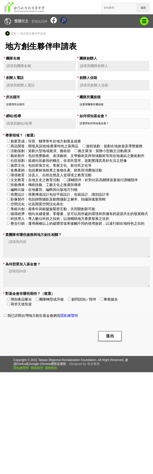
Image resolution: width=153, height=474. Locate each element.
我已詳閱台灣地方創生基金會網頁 (41, 315)
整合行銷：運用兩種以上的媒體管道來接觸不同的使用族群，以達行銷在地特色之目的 (75, 223)
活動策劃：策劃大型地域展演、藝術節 (38, 151)
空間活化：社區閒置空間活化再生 (35, 204)
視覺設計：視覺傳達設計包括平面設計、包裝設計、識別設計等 (58, 194)
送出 (143, 7)
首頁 (14, 33)
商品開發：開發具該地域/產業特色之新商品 (42, 146)
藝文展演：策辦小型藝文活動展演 (102, 151)
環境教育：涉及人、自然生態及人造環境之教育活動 (49, 175)
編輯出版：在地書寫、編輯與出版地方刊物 (42, 189)
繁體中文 (21, 21)
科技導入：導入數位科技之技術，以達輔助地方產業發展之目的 (58, 219)
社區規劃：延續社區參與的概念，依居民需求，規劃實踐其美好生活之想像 (67, 160)
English (39, 21)
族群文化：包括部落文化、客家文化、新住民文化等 (49, 165)
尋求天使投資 (19, 304)
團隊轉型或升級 (50, 299)
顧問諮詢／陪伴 (82, 299)
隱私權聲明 (69, 315)
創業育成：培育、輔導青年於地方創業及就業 (44, 141)
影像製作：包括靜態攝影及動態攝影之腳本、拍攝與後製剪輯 (56, 199)
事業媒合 (109, 299)
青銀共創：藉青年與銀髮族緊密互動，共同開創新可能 (51, 209)
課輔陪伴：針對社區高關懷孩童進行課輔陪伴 (101, 180)
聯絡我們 (37, 368)
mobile (144, 21)
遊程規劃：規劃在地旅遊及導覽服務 (112, 146)
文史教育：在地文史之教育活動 (33, 180)
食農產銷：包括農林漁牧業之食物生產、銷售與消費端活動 (54, 170)
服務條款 (51, 368)
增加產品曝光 (19, 299)
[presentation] (60, 335)
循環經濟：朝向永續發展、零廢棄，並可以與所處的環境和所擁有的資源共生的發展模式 (77, 214)
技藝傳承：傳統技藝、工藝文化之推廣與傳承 (44, 185)
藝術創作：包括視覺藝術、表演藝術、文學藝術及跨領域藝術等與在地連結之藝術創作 (75, 156)
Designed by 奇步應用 (84, 364)
